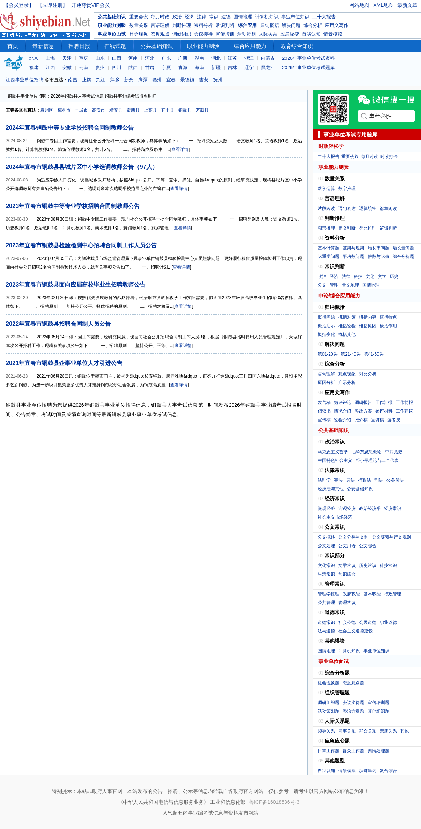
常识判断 (225, 25)
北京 (34, 58)
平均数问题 (353, 256)
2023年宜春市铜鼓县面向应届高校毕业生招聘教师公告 (75, 284)
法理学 (324, 480)
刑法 (378, 480)
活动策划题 (328, 711)
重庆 (83, 58)
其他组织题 (378, 711)
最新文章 (407, 5)
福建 (34, 67)
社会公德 (347, 622)
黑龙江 (268, 67)
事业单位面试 (112, 34)
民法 (350, 480)
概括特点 (388, 317)
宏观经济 (347, 508)
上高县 (150, 110)
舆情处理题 (378, 750)
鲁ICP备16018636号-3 (274, 802)
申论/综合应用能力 (339, 295)
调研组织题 (328, 702)
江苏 (232, 58)
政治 (177, 16)
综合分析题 (403, 256)
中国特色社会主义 (335, 460)
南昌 (72, 79)
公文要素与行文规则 (391, 537)
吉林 (232, 67)
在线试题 (115, 46)
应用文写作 (336, 25)
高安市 (98, 110)
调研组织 (181, 34)
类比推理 (367, 228)
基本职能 (372, 593)
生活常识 (326, 574)
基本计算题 (328, 248)
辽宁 (249, 67)
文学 (382, 276)
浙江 (249, 58)
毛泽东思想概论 (366, 451)
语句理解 (326, 374)
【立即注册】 (52, 5)
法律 (201, 16)
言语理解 (160, 25)
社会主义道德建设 (355, 631)
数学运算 (326, 188)
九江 (100, 79)
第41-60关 (374, 354)
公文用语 (347, 545)
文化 (370, 276)
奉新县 (133, 110)
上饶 (86, 79)
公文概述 (326, 537)
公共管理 (326, 602)
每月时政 (160, 16)
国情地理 (243, 16)
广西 (182, 58)
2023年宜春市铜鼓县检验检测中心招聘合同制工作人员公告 (81, 245)
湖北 (216, 58)
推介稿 (361, 419)
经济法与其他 (331, 488)
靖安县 (115, 110)
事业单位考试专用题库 (350, 134)
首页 (12, 46)
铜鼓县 (184, 110)
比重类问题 (328, 256)
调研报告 (363, 402)
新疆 (216, 67)
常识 (213, 16)
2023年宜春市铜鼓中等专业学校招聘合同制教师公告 (73, 206)
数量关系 (138, 25)
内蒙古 (268, 58)
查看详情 (180, 149)
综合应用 (247, 25)
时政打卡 (389, 156)
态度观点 (160, 34)
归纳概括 (269, 25)
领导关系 (326, 731)
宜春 (171, 79)
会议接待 (203, 34)
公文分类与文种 (353, 537)
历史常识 (367, 565)
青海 (182, 67)
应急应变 (289, 34)
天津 (67, 58)
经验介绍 (342, 419)
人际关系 (268, 34)
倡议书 (324, 411)
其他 (404, 731)
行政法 (364, 480)
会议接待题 (353, 702)
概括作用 (388, 325)
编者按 (393, 419)
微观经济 (326, 508)
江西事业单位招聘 (24, 79)
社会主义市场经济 (335, 517)
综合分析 (312, 25)
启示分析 (347, 382)
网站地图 (359, 5)
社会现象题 (328, 682)
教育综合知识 (297, 46)
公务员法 (395, 480)
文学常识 (347, 565)
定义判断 (347, 228)
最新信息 (43, 46)
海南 (199, 67)
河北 (149, 58)
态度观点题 (353, 682)
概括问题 (326, 317)
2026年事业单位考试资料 (308, 58)
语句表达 (347, 208)
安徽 (67, 67)
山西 (116, 58)
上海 (50, 58)
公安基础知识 (360, 488)
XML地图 (383, 5)
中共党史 (393, 451)
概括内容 (367, 317)
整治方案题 (353, 711)
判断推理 (181, 25)
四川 (116, 67)
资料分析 (203, 25)
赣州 (157, 79)
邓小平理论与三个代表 (377, 460)
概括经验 (347, 325)
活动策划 (246, 34)
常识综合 (347, 574)
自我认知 (311, 34)
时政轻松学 (331, 146)
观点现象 (347, 374)
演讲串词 (367, 770)
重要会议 (138, 16)
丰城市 (81, 110)
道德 (226, 16)
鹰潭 (143, 79)
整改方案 (363, 411)
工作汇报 (384, 402)
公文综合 (367, 545)
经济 (189, 16)
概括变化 (326, 334)
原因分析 (326, 382)
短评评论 (342, 402)
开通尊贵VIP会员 (90, 5)
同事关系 (347, 731)
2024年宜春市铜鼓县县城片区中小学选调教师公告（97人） (82, 166)
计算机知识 (267, 16)
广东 (166, 58)
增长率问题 (378, 248)
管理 (334, 285)
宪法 (338, 480)
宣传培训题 (378, 702)
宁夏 (166, 67)
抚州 (217, 79)
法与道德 (326, 631)
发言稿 (324, 402)
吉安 (203, 79)
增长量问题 (403, 248)
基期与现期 (353, 248)
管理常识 (347, 602)
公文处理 (326, 545)
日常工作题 (328, 750)
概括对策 (347, 317)
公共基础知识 (112, 16)
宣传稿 (324, 419)
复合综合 (388, 770)
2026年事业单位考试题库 (308, 67)
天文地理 (350, 285)
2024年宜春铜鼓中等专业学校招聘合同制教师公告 (70, 127)
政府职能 (351, 593)
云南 (83, 67)
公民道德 (367, 622)
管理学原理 (328, 593)
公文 (322, 285)
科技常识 (388, 565)
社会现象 (138, 34)
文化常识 (326, 565)
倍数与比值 (378, 256)
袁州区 (46, 110)
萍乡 (114, 79)
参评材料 (384, 411)
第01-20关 (328, 354)
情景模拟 (332, 34)
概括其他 (347, 334)
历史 (394, 276)
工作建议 (404, 411)
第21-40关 (351, 354)
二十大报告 (324, 16)
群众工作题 (353, 750)
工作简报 (404, 402)
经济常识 (392, 508)
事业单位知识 (295, 16)
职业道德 (388, 622)
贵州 (100, 67)
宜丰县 (167, 110)
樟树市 (64, 110)
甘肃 (149, 67)
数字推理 (347, 188)
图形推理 (326, 228)
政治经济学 (370, 508)
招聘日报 (79, 46)
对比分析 (367, 374)
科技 (358, 276)
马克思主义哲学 (333, 451)
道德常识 (326, 622)
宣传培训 (225, 34)
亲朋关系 (388, 731)
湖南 (199, 58)
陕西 (133, 67)
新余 (128, 79)
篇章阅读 (388, 208)
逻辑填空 (367, 208)
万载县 (202, 110)
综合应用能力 (250, 46)
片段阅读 (326, 208)
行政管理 (392, 593)
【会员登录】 (19, 5)
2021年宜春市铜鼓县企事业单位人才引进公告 (64, 363)
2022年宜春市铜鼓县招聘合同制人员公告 (58, 323)
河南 (133, 58)
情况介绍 (342, 411)
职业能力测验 (112, 25)
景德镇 (187, 79)
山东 (100, 58)
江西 (50, 67)
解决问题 (291, 25)
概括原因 (367, 325)
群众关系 (367, 731)
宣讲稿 (377, 419)
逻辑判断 (388, 228)
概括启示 (326, 325)
